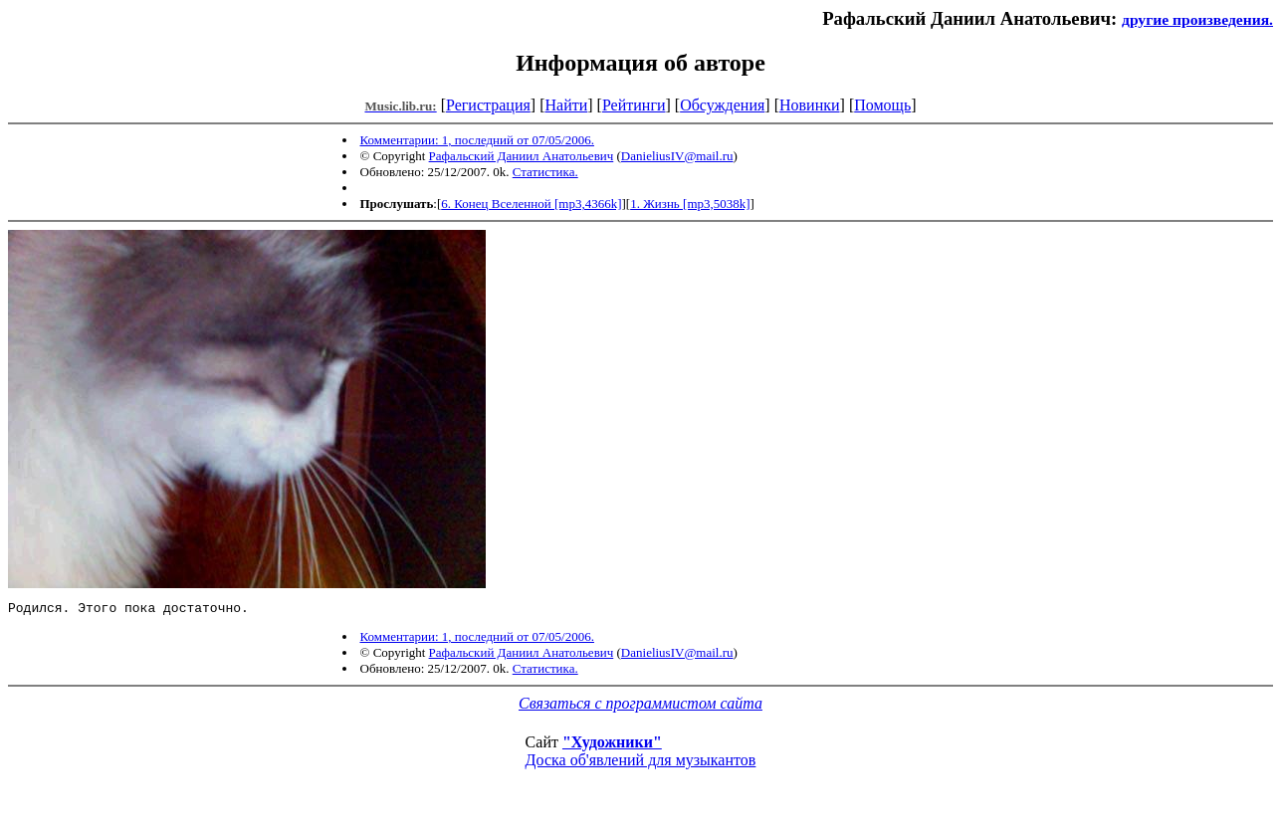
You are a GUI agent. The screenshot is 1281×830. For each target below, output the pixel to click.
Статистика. (545, 171)
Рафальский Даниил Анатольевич (521, 155)
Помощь (882, 105)
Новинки (809, 105)
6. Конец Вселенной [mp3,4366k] (531, 203)
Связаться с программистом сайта (640, 706)
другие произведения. (1197, 19)
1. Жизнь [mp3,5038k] (689, 203)
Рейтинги (634, 105)
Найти (565, 105)
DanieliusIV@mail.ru (677, 155)
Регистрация (488, 105)
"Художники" (612, 744)
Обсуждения (722, 105)
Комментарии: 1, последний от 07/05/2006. (477, 139)
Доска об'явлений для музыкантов (641, 762)
